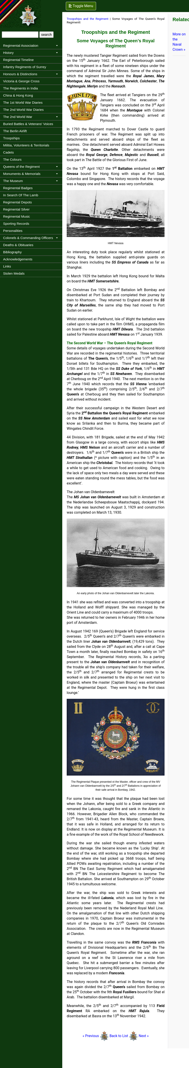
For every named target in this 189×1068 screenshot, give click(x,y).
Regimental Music (16, 216)
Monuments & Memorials (21, 174)
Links (7, 266)
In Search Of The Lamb (20, 195)
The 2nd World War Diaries (23, 109)
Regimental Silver (16, 209)
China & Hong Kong (18, 95)
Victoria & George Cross (21, 81)
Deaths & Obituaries (18, 245)
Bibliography (12, 252)
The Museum (13, 181)
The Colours (12, 159)
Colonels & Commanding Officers (28, 238)
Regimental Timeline (18, 60)
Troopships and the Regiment (87, 18)
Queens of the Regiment (21, 166)
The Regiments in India (20, 88)
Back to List (119, 1036)
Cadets (8, 152)
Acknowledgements (17, 259)
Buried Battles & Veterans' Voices (28, 124)
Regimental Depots (17, 202)
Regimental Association (20, 45)
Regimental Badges (18, 188)
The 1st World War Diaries (22, 102)
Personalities (12, 231)
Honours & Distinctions (20, 74)
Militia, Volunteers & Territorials (26, 145)
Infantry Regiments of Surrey (24, 67)
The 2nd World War (17, 117)
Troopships (11, 138)
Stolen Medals (13, 273)
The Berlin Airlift (15, 131)
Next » (143, 1036)
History (8, 53)
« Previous (91, 1036)
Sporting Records (16, 223)
